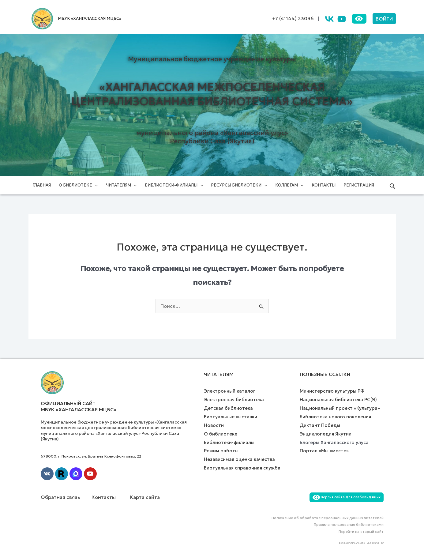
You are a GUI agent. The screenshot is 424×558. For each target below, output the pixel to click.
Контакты (324, 185)
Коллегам (289, 185)
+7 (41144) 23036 (293, 18)
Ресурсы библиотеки (239, 185)
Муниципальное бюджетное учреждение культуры (212, 59)
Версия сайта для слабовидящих (347, 497)
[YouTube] (341, 19)
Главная (41, 185)
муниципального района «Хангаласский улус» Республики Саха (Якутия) (212, 137)
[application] (95, 185)
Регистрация (358, 185)
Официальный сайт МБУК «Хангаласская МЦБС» (78, 406)
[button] (384, 18)
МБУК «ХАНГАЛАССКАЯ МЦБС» (89, 18)
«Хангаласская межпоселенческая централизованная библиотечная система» (212, 94)
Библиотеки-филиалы (174, 185)
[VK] (329, 19)
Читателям (121, 185)
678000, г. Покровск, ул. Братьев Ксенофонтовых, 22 (91, 456)
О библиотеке (78, 185)
